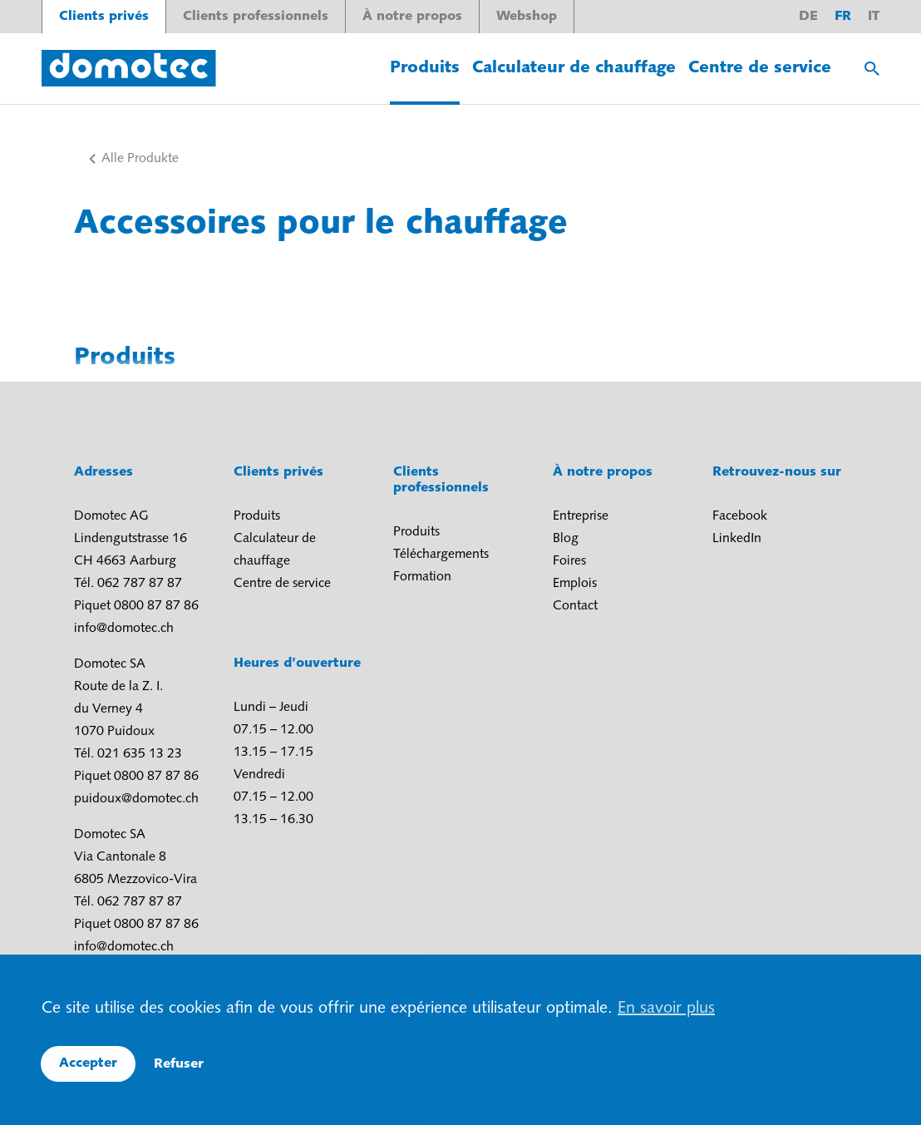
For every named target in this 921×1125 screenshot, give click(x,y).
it (873, 16)
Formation (422, 577)
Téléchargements (441, 554)
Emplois (575, 583)
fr (843, 16)
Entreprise (580, 516)
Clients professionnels (255, 16)
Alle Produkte (140, 158)
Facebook (739, 516)
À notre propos (412, 16)
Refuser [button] (179, 1064)
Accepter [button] (88, 1063)
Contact (575, 606)
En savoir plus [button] (666, 1008)
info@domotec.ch (124, 628)
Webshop (526, 16)
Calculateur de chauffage (574, 68)
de (808, 16)
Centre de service (759, 68)
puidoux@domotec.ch (136, 799)
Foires (569, 561)
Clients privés (104, 16)
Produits (425, 68)
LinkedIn (736, 538)
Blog (566, 538)
